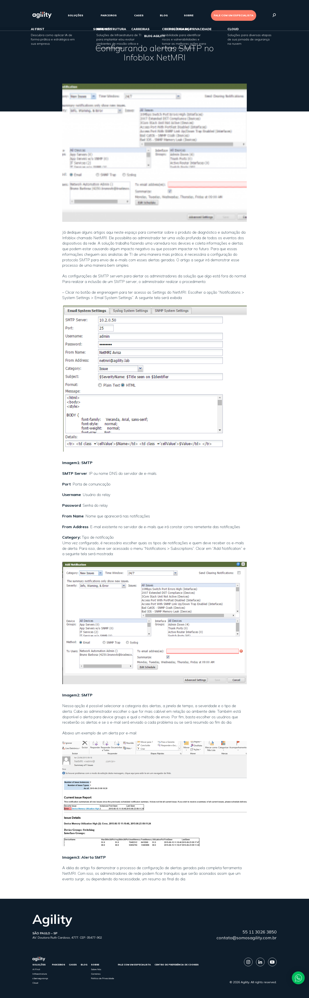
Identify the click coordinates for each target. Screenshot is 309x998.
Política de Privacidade (102, 978)
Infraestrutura (39, 973)
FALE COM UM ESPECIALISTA (233, 15)
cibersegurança (40, 978)
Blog (164, 15)
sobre (189, 15)
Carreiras (96, 973)
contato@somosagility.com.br (247, 937)
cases (139, 15)
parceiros (109, 15)
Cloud (35, 982)
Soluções (75, 15)
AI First (36, 969)
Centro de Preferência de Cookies (176, 964)
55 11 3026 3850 (259, 932)
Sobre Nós (96, 969)
